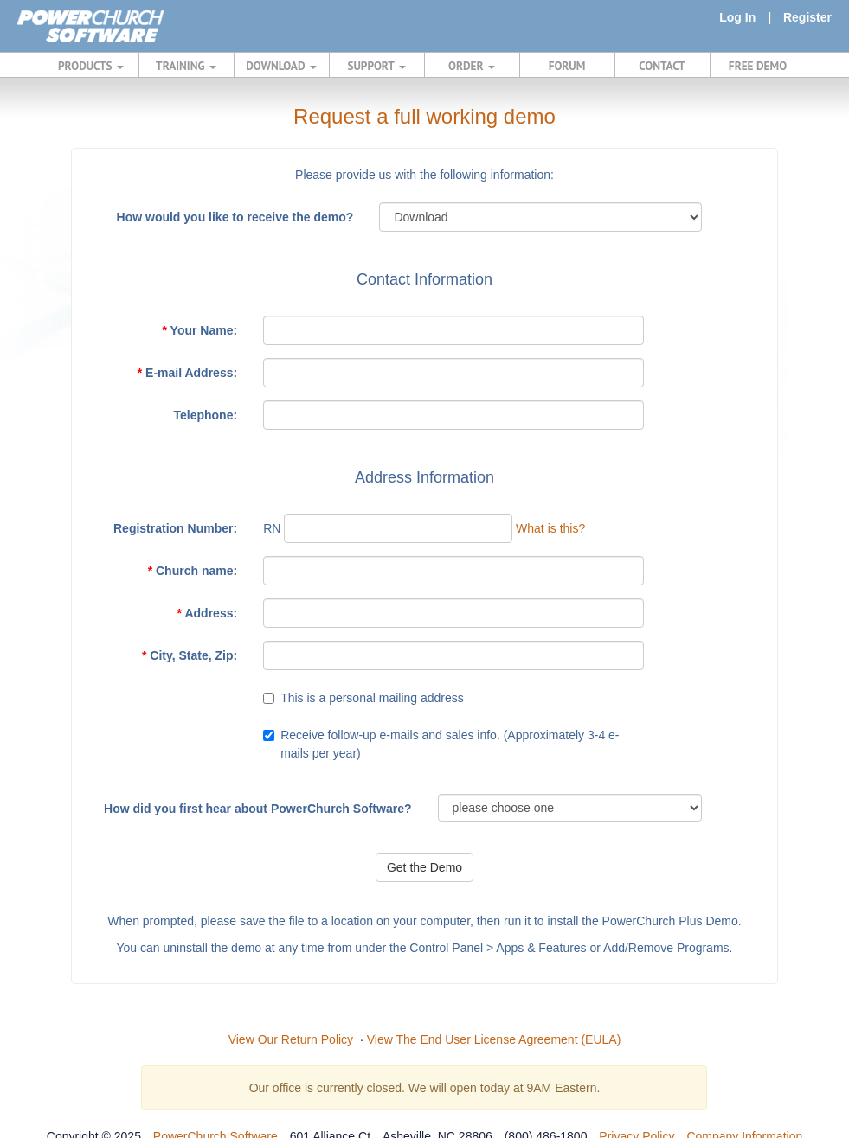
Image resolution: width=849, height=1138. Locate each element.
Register (807, 17)
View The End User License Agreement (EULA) (494, 1039)
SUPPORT (376, 66)
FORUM (567, 66)
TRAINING (186, 66)
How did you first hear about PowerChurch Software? (257, 808)
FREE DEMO (758, 66)
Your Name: (200, 330)
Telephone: (205, 415)
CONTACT (662, 66)
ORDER (471, 66)
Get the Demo (424, 867)
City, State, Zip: (189, 655)
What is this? (550, 528)
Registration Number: (175, 528)
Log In (737, 17)
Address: (207, 613)
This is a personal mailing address (372, 698)
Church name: (192, 571)
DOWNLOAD (281, 66)
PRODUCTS (91, 66)
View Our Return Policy (290, 1039)
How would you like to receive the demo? (235, 217)
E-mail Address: (187, 373)
